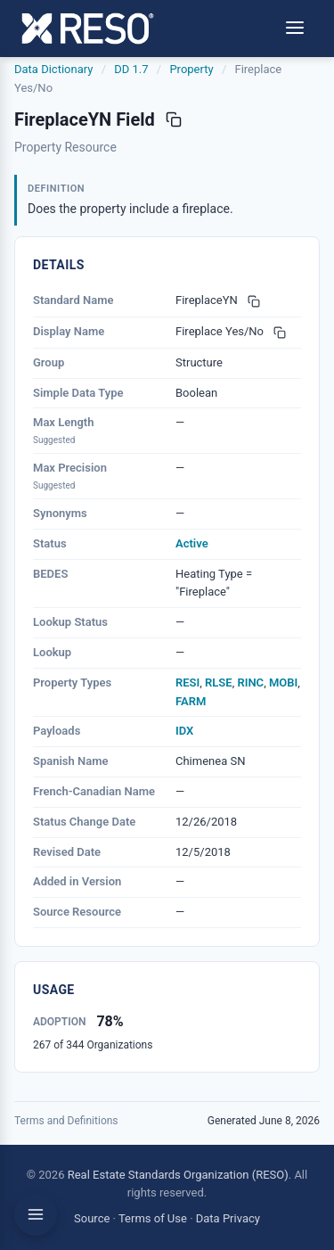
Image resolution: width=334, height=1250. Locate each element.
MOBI (283, 682)
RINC (250, 682)
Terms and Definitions (66, 1120)
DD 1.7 (131, 69)
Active (191, 543)
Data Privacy (228, 1218)
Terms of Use (152, 1218)
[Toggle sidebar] (35, 1214)
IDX (184, 730)
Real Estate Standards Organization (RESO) (178, 1174)
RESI (187, 682)
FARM (190, 701)
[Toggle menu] (295, 29)
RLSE (218, 682)
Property (191, 69)
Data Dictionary (53, 69)
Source (92, 1218)
